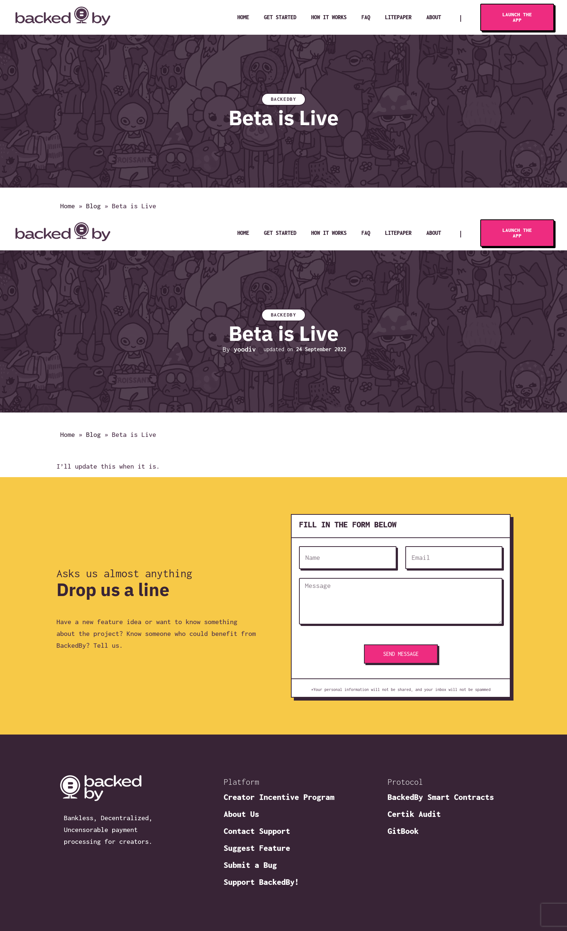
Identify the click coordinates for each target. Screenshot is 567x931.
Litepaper (398, 17)
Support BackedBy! (261, 882)
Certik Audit (414, 814)
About (433, 17)
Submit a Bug (250, 865)
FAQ (365, 17)
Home (243, 17)
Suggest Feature (257, 848)
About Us (241, 814)
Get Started (280, 17)
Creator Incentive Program (279, 797)
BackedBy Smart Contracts (441, 797)
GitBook (403, 831)
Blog (93, 206)
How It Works (329, 17)
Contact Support (257, 831)
